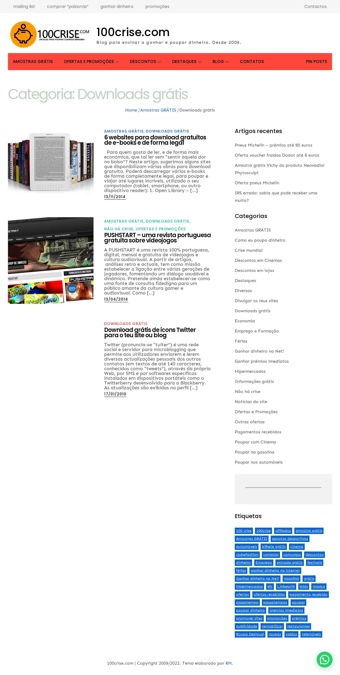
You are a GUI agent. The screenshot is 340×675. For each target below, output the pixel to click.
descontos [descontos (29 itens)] (314, 554)
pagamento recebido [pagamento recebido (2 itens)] (309, 594)
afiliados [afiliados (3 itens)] (283, 530)
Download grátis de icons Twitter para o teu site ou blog (150, 332)
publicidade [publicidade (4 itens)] (246, 626)
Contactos (315, 6)
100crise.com (133, 32)
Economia (245, 320)
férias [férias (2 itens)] (241, 570)
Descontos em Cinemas (258, 260)
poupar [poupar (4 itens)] (298, 602)
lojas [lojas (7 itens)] (304, 586)
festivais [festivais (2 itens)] (314, 562)
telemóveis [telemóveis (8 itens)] (311, 634)
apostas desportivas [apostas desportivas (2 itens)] (290, 538)
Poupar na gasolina (254, 452)
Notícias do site (251, 401)
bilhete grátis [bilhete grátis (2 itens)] (274, 546)
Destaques (187, 61)
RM (229, 663)
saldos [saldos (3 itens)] (291, 634)
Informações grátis (254, 381)
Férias (241, 341)
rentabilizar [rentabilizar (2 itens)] (272, 626)
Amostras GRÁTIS (33, 61)
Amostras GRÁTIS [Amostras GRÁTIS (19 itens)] (251, 538)
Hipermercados (250, 371)
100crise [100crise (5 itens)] (263, 530)
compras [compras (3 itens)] (271, 554)
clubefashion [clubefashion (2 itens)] (247, 554)
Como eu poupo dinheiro (260, 240)
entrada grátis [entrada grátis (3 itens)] (290, 562)
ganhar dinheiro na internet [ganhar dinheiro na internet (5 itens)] (275, 570)
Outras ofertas (250, 421)
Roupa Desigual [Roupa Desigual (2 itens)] (250, 634)
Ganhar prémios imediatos (262, 361)
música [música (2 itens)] (319, 586)
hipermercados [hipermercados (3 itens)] (249, 586)
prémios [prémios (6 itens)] (299, 618)
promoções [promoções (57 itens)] (277, 618)
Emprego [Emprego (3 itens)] (264, 562)
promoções (157, 6)
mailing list (24, 6)
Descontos (145, 61)
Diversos (243, 290)
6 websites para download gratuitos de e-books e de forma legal (155, 140)
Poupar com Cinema (255, 442)
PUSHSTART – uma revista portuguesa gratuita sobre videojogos (157, 238)
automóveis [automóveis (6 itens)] (246, 546)
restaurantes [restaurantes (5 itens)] (298, 626)
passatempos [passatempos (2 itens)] (275, 602)
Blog (220, 61)
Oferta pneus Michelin (257, 182)
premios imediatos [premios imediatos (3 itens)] (286, 610)
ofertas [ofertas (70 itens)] (242, 594)
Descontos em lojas (254, 270)
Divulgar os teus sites (256, 300)
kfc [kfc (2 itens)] (270, 586)
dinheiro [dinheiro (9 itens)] (243, 562)
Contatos (252, 61)
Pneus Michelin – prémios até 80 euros (273, 145)
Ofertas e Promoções (91, 61)
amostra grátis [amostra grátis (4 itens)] (309, 530)
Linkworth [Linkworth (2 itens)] (286, 586)
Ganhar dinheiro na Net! (259, 351)
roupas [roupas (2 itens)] (275, 634)
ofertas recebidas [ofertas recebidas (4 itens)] (269, 594)
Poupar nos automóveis (259, 462)
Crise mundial (248, 250)
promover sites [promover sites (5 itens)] (249, 618)
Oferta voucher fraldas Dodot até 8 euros (277, 155)
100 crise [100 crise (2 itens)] (244, 530)
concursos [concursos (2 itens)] (292, 554)
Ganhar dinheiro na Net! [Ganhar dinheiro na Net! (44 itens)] (257, 578)
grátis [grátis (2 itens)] (309, 578)
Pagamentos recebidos (258, 431)
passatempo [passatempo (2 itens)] (247, 602)
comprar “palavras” (67, 6)
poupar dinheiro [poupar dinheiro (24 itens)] (250, 610)
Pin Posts (316, 61)
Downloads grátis (167, 131)
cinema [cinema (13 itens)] (296, 546)
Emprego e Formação (257, 331)
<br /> (283, 487)
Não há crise (118, 229)
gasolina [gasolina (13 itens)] (291, 578)
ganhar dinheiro (116, 6)
